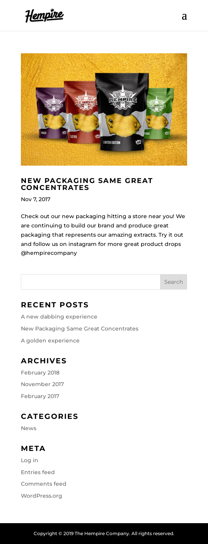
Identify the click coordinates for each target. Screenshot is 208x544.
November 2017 (42, 384)
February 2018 (40, 372)
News (28, 428)
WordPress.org (41, 495)
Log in (29, 460)
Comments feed (43, 483)
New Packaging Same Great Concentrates (87, 184)
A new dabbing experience (59, 316)
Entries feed (38, 472)
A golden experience (50, 340)
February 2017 (40, 396)
